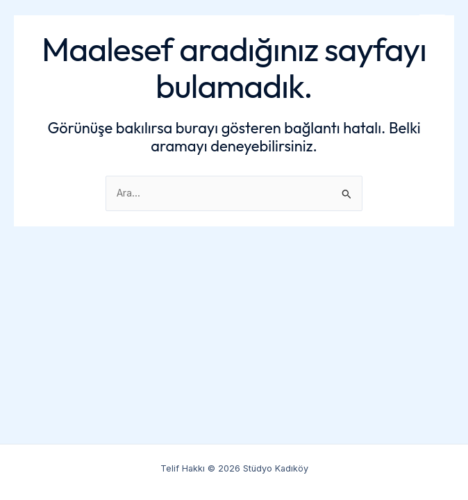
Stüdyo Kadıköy (79, 27)
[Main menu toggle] (432, 28)
